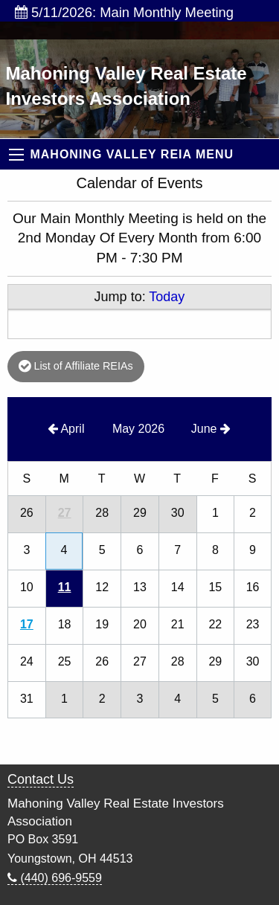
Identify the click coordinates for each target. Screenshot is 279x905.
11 (64, 587)
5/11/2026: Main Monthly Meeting (124, 12)
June (211, 428)
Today (167, 296)
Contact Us (40, 779)
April (66, 428)
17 (26, 624)
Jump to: (139, 296)
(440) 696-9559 (54, 878)
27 (64, 512)
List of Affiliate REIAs (75, 366)
